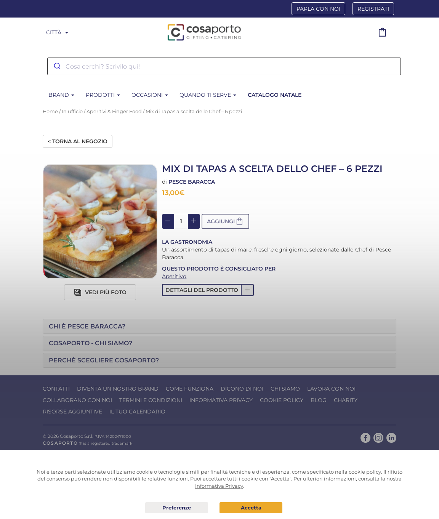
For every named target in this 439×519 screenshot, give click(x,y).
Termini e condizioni (150, 400)
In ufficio (72, 111)
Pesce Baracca (191, 181)
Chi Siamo (285, 388)
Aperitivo (174, 276)
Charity (345, 400)
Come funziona (189, 388)
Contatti (56, 388)
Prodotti (103, 94)
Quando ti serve (207, 94)
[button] (208, 290)
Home (50, 111)
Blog (319, 400)
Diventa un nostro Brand (118, 388)
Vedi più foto (100, 292)
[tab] (219, 326)
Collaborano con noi (77, 400)
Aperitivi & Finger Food (114, 111)
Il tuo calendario (137, 411)
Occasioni (149, 94)
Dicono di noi (242, 388)
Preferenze (176, 508)
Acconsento (251, 507)
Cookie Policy (281, 400)
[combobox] (224, 66)
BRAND (61, 94)
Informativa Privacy (221, 400)
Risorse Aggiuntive (72, 411)
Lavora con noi (331, 388)
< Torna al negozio (77, 141)
